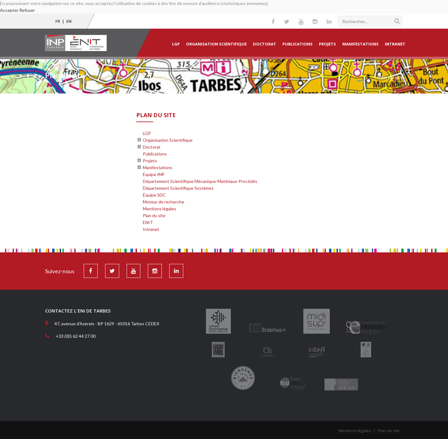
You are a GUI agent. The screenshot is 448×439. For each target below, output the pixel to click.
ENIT (148, 222)
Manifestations (360, 44)
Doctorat (264, 44)
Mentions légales (159, 208)
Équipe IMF (154, 174)
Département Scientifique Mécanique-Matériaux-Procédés (200, 181)
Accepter (9, 10)
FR (57, 21)
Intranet (395, 44)
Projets (327, 44)
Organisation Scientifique (216, 44)
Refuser (27, 10)
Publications (297, 44)
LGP (176, 44)
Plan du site (154, 215)
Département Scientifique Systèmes (178, 188)
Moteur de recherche (163, 201)
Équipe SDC (154, 195)
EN (69, 21)
